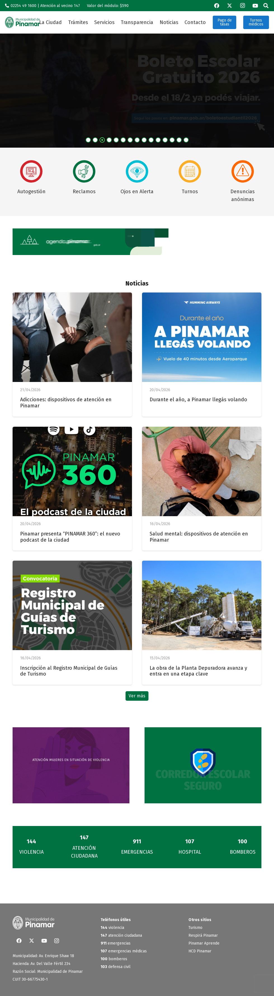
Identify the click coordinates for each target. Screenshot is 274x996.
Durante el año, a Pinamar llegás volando (198, 399)
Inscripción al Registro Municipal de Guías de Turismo (68, 671)
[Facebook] (217, 6)
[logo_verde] (22, 22)
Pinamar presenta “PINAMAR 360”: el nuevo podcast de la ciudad (70, 537)
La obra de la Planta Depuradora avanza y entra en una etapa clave (198, 671)
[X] (230, 6)
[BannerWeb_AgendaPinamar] (137, 241)
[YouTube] (255, 6)
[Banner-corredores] (203, 765)
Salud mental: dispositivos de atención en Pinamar (199, 537)
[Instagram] (242, 6)
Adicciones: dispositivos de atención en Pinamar (66, 402)
